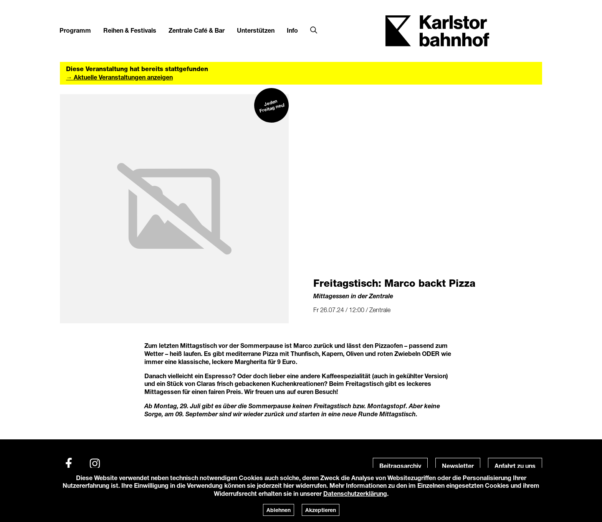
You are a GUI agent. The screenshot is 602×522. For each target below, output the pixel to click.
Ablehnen (278, 510)
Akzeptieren (320, 510)
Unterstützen (256, 30)
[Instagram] (95, 463)
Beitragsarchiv (400, 465)
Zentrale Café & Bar (197, 30)
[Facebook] (68, 463)
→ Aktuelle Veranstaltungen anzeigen (119, 77)
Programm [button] (75, 30)
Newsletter (458, 465)
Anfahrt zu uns (515, 465)
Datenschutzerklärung (355, 493)
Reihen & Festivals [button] (129, 30)
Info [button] (292, 30)
